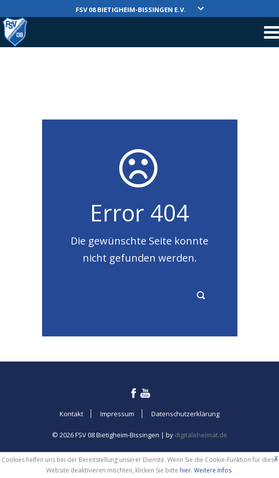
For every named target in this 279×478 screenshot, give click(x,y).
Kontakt (71, 413)
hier (185, 470)
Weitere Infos (212, 470)
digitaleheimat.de (201, 434)
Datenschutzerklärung (185, 413)
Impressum (117, 413)
